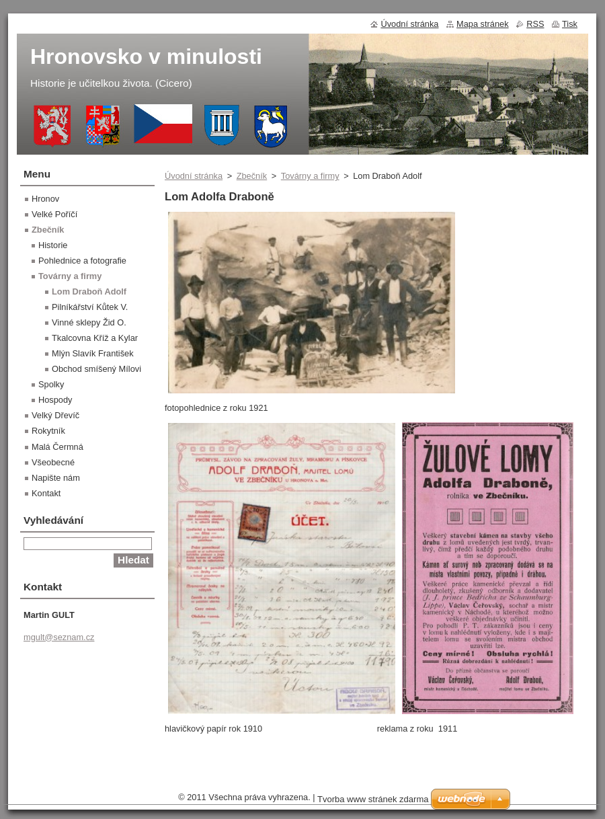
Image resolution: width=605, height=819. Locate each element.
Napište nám (56, 478)
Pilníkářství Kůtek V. (90, 307)
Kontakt (46, 493)
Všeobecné (53, 462)
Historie (52, 245)
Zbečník (252, 176)
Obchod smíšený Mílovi (96, 369)
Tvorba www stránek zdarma (372, 799)
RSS (535, 24)
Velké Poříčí (54, 214)
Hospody (55, 400)
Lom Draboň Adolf (89, 291)
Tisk (569, 24)
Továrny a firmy (310, 176)
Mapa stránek (482, 24)
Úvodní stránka (194, 176)
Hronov (45, 199)
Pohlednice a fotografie (82, 261)
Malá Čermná (57, 447)
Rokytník (48, 431)
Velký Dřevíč (55, 415)
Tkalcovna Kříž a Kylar (95, 338)
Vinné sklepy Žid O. (89, 322)
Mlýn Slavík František (93, 353)
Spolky (51, 384)
